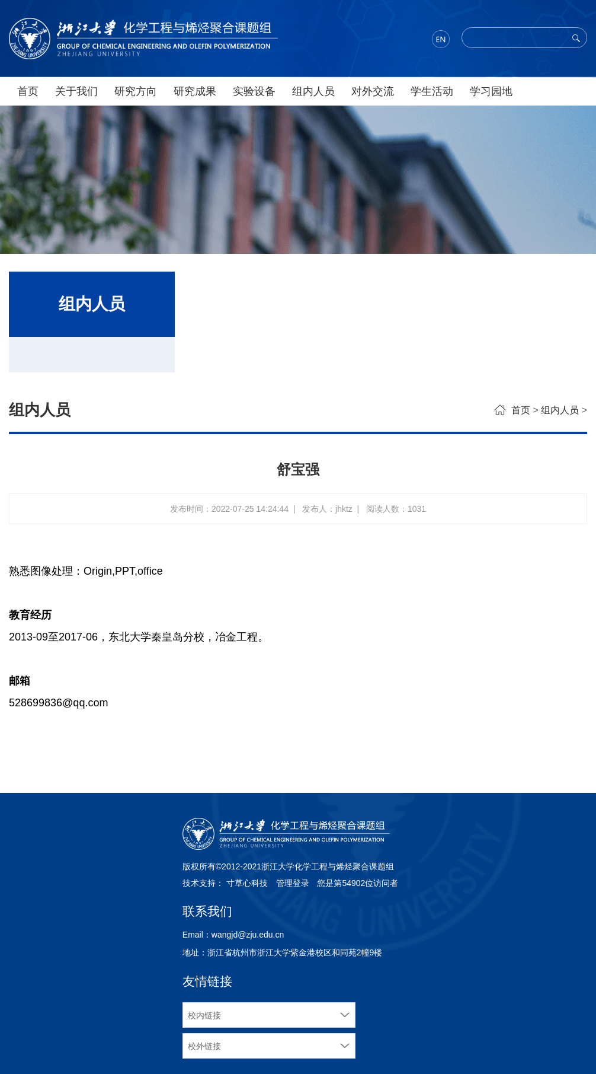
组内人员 (313, 91)
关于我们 (76, 91)
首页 (28, 91)
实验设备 (254, 91)
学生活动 (432, 91)
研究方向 (135, 91)
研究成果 (195, 91)
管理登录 (292, 883)
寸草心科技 (247, 883)
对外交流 (372, 91)
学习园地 (491, 91)
